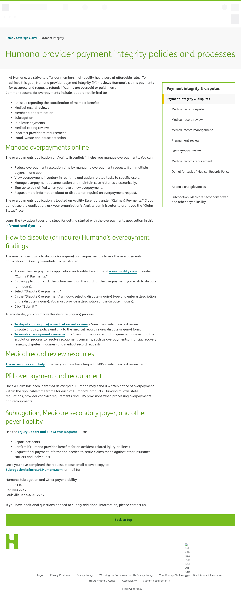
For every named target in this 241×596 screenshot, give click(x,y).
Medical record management (192, 130)
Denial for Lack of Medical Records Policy (200, 171)
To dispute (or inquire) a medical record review (51, 324)
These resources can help (25, 364)
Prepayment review (185, 140)
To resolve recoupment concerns (42, 334)
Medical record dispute (188, 109)
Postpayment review (186, 151)
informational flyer (23, 225)
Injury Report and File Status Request (50, 431)
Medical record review (187, 119)
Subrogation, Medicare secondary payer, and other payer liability (200, 199)
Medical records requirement (192, 161)
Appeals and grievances (189, 187)
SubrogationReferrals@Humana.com (34, 469)
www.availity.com (123, 271)
